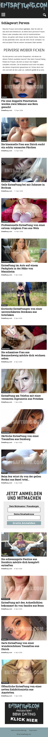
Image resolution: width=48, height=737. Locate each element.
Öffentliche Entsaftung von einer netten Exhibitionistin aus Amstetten (21, 689)
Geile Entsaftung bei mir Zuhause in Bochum (23, 186)
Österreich (5, 221)
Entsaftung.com (6, 110)
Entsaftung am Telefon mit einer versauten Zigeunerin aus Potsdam (22, 397)
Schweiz (4, 97)
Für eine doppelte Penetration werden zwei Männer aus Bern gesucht (19, 104)
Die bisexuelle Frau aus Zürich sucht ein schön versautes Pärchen (23, 146)
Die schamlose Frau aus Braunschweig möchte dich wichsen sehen (23, 355)
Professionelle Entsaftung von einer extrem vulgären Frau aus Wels (23, 226)
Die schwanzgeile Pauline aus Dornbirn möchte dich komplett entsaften (20, 562)
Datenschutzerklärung (18, 730)
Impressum (33, 730)
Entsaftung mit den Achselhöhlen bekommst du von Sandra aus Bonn (22, 604)
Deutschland (5, 181)
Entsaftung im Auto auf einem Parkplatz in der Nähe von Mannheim (19, 268)
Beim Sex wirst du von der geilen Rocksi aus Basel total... (21, 478)
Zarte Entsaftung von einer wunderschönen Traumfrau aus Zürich (20, 646)
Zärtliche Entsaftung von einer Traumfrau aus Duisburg (20, 437)
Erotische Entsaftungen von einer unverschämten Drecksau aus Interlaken (21, 311)
